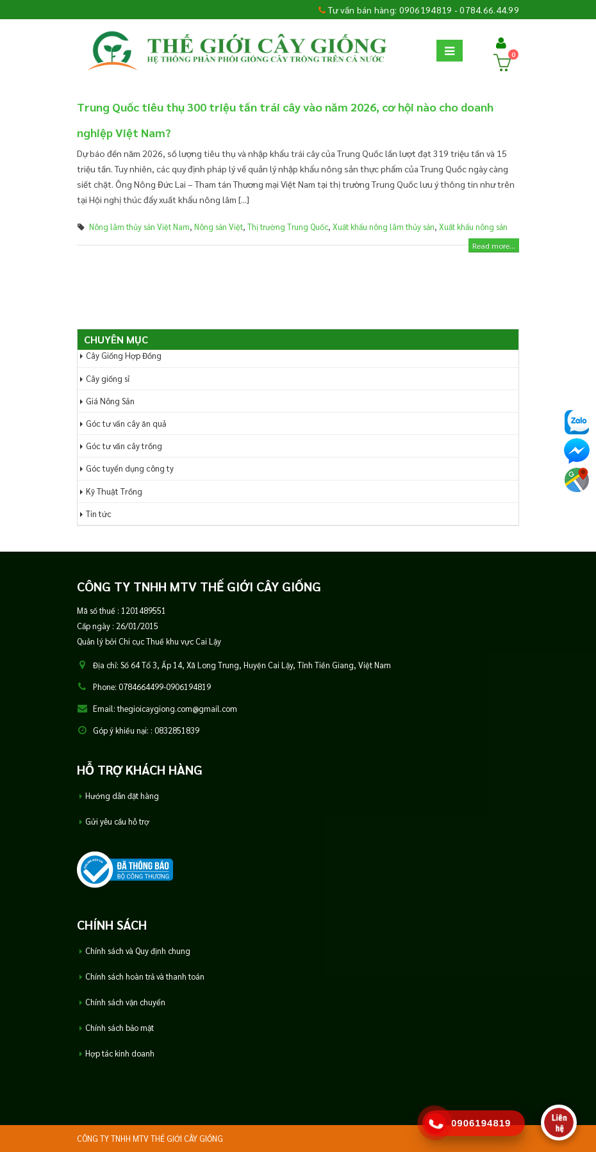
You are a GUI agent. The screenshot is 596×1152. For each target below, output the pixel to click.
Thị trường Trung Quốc (287, 227)
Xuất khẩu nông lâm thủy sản (384, 227)
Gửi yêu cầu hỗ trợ (117, 821)
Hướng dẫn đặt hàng (122, 796)
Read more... (493, 245)
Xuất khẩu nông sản (473, 227)
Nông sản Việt (218, 227)
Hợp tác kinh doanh (119, 1053)
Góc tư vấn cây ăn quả (126, 423)
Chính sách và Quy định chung (137, 951)
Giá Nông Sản (110, 400)
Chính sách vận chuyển (125, 1002)
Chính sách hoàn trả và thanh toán (144, 976)
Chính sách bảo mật (119, 1028)
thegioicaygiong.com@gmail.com (177, 709)
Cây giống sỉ (107, 378)
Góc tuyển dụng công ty (130, 468)
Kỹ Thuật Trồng (114, 491)
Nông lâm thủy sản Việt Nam (139, 227)
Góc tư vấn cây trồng (124, 445)
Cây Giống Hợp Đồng (123, 355)
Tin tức (99, 513)
